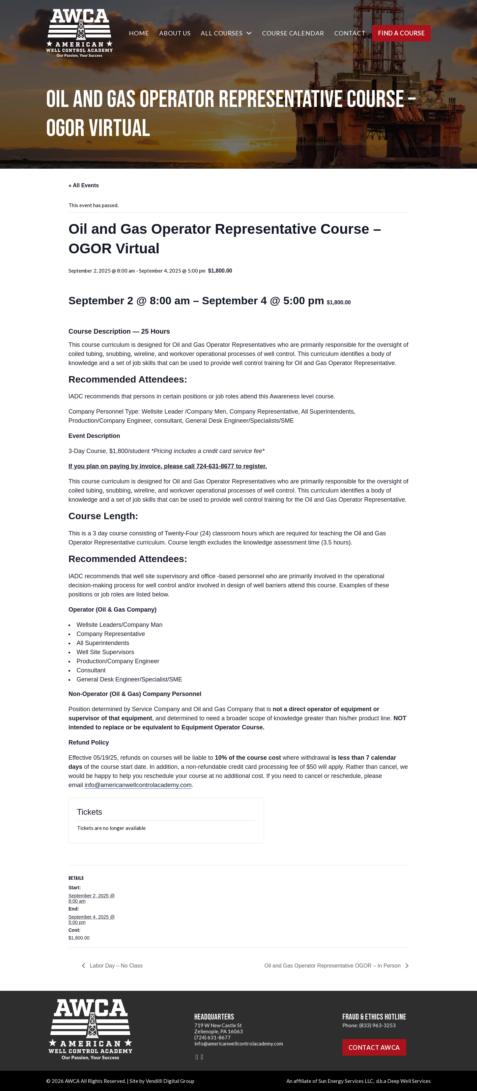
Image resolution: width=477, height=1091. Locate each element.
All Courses (222, 33)
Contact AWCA (374, 1047)
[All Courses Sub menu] (249, 33)
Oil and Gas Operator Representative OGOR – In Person (333, 966)
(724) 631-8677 (212, 1037)
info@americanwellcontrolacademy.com (138, 785)
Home (139, 33)
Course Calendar (293, 33)
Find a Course (401, 33)
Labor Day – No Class (115, 966)
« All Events (83, 185)
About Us (175, 33)
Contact (350, 33)
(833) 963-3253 (377, 1025)
